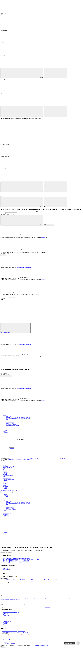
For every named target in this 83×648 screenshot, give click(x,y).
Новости (5, 570)
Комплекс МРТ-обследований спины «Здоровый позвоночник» (17, 562)
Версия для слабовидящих (9, 643)
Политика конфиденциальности (10, 639)
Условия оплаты (6, 641)
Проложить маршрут (26, 459)
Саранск (5, 487)
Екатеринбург (6, 474)
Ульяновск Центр (7, 478)
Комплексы (5, 569)
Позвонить (12, 448)
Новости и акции (7, 429)
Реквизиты (47, 607)
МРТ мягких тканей (10, 423)
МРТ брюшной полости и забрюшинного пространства (18, 417)
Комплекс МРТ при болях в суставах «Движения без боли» (16, 560)
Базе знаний (23, 581)
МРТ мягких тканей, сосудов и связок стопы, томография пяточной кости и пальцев (21, 559)
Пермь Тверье (6, 473)
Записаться (3, 254)
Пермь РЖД (5, 472)
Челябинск (5, 483)
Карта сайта (5, 642)
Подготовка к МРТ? (18, 579)
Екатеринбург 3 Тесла (8, 475)
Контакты (5, 427)
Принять (2, 646)
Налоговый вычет (7, 433)
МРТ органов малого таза (11, 419)
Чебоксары (5, 476)
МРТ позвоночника (10, 422)
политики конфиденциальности (24, 267)
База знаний (5, 432)
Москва (4, 465)
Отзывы (5, 430)
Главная (5, 412)
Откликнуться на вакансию (6, 375)
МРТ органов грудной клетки (12, 425)
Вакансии (5, 626)
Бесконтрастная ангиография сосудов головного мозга (18, 418)
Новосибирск (6, 480)
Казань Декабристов (7, 467)
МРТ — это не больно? (52, 579)
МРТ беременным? (27, 579)
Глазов (4, 469)
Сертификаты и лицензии (8, 624)
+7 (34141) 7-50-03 (5, 490)
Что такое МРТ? (4, 579)
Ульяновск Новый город (8, 479)
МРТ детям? (34, 579)
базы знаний (43, 237)
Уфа (4, 482)
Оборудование (9, 497)
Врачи (4, 431)
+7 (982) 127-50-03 (13, 490)
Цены (4, 426)
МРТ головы (8, 416)
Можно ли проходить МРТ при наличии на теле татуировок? (16, 558)
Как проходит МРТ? (42, 579)
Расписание (5, 622)
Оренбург (5, 488)
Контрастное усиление (11, 424)
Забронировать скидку (48, 224)
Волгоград (5, 486)
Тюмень (5, 471)
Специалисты (6, 615)
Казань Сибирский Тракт (8, 466)
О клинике (5, 413)
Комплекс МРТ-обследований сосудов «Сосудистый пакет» (16, 561)
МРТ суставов (9, 420)
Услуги (4, 415)
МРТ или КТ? (11, 579)
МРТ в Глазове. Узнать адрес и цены (11, 612)
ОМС (4, 435)
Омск (4, 481)
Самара (4, 485)
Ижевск (4, 468)
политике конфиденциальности (41, 645)
